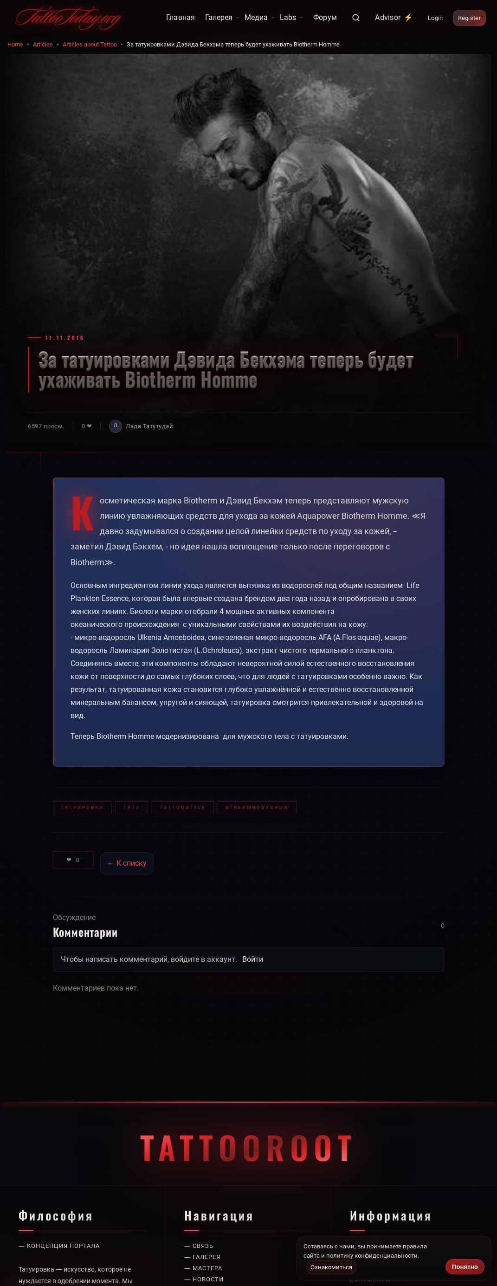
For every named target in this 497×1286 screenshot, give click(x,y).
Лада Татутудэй (149, 426)
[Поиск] (356, 17)
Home (15, 44)
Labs (291, 17)
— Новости (204, 1279)
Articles (43, 44)
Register (469, 17)
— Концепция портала (59, 1245)
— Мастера (203, 1268)
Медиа (260, 17)
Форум (325, 17)
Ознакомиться (331, 1267)
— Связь (198, 1245)
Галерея (222, 17)
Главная (180, 17)
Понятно (465, 1266)
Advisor (394, 17)
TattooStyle (183, 807)
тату (131, 807)
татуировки (82, 807)
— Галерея (202, 1256)
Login (435, 17)
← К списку (127, 863)
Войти (252, 959)
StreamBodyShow (257, 807)
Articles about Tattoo (90, 44)
